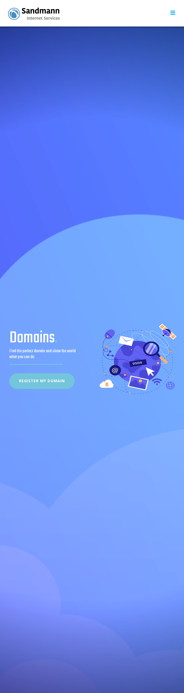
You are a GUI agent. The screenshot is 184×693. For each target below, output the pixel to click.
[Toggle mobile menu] (173, 13)
